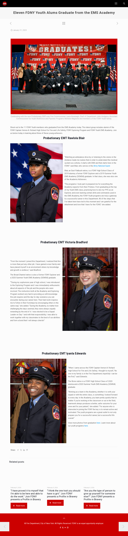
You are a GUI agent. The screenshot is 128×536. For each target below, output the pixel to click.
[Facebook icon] (60, 528)
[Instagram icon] (68, 528)
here (98, 423)
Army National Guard (101, 166)
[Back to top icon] (64, 518)
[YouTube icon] (65, 528)
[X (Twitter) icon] (63, 528)
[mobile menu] (116, 4)
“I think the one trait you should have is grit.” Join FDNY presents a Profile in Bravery (63, 493)
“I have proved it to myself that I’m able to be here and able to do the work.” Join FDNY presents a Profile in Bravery (27, 495)
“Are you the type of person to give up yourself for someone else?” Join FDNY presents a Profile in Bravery (99, 495)
